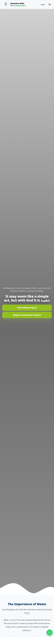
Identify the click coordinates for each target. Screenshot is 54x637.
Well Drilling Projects (27, 307)
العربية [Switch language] (43, 4)
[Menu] (29, 4)
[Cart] (49, 4)
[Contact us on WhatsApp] (49, 632)
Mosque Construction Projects (27, 315)
